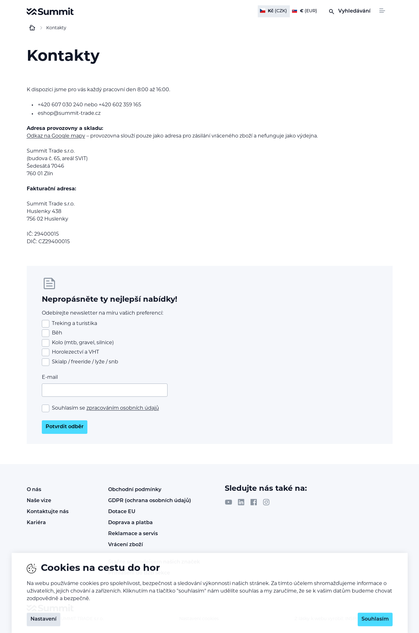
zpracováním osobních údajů (122, 408)
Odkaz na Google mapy (56, 136)
